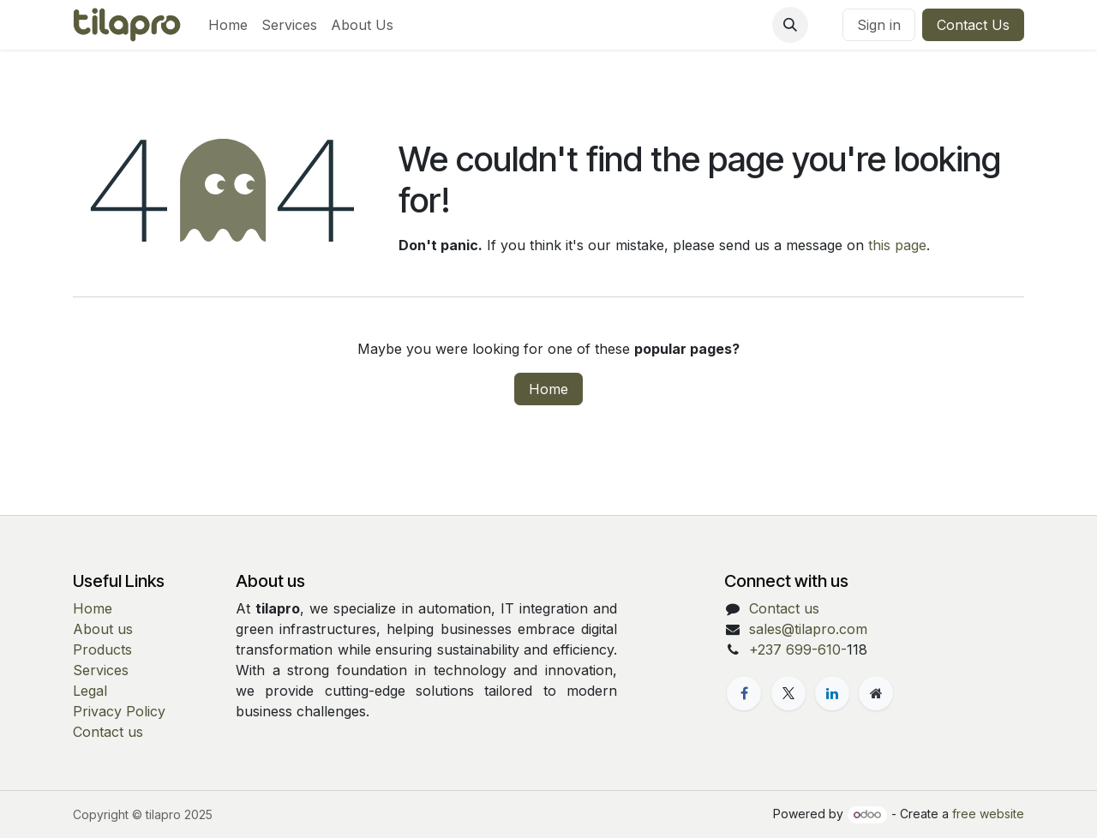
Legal (90, 690)
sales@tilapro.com (808, 628)
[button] (790, 25)
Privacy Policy (119, 711)
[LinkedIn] (832, 693)
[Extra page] (876, 693)
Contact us (108, 731)
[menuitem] (228, 25)
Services (101, 670)
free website (988, 813)
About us (103, 628)
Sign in (879, 24)
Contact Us (973, 24)
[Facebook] (744, 693)
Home (548, 389)
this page (897, 245)
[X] (788, 693)
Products (102, 649)
